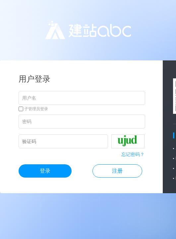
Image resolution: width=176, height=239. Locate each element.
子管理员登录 (33, 109)
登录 (45, 171)
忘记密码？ (133, 154)
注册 (117, 171)
